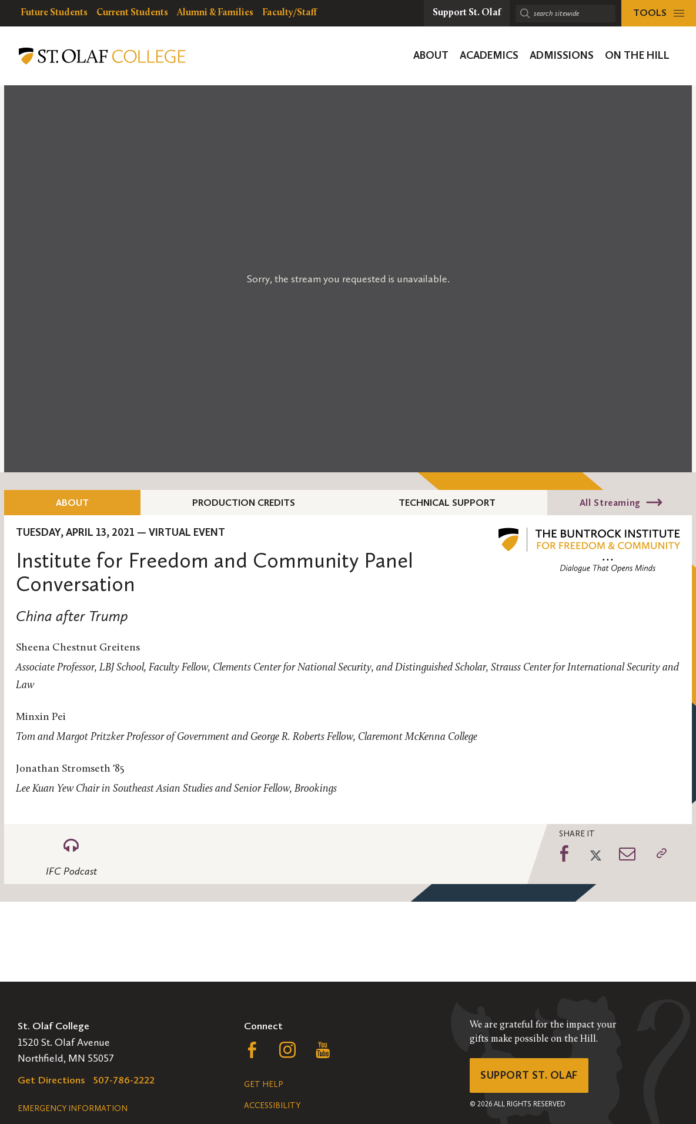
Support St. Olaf (528, 1075)
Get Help (263, 1084)
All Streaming (610, 503)
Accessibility (272, 1105)
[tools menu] (658, 13)
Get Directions (51, 1079)
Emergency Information (73, 1108)
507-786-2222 (124, 1079)
